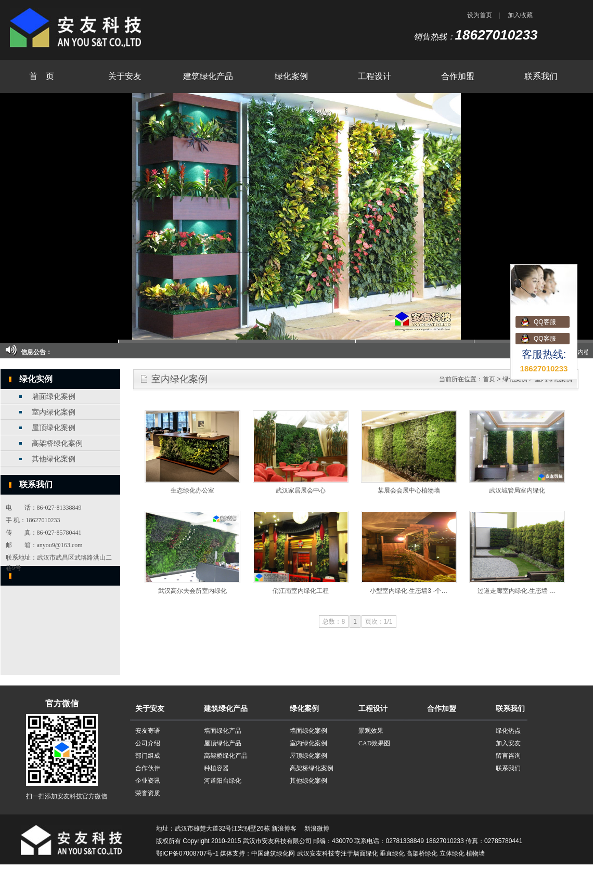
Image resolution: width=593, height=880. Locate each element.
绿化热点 (508, 730)
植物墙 (475, 853)
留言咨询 (508, 755)
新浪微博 (316, 828)
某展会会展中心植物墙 (409, 490)
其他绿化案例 (53, 459)
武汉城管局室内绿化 (517, 490)
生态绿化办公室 (192, 490)
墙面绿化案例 (53, 396)
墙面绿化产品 (222, 730)
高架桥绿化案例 (57, 443)
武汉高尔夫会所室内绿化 (192, 590)
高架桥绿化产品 (226, 755)
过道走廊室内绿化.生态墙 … (517, 590)
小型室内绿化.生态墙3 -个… (408, 590)
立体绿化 (452, 853)
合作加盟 (457, 76)
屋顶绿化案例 (53, 428)
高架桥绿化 (421, 853)
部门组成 (147, 755)
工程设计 (374, 76)
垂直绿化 (392, 853)
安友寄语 (147, 730)
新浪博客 (284, 828)
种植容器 (216, 768)
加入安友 (508, 743)
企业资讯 (147, 780)
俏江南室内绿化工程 (301, 590)
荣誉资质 (147, 793)
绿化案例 (291, 76)
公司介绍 (147, 743)
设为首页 (479, 15)
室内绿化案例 (53, 412)
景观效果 (370, 730)
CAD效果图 (374, 743)
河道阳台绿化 (222, 780)
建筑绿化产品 (208, 76)
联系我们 (541, 76)
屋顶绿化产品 (222, 743)
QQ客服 (545, 322)
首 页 (41, 76)
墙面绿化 (365, 853)
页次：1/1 (379, 621)
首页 (489, 379)
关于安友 (124, 76)
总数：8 (334, 621)
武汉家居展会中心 (301, 490)
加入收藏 (520, 15)
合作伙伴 (147, 768)
